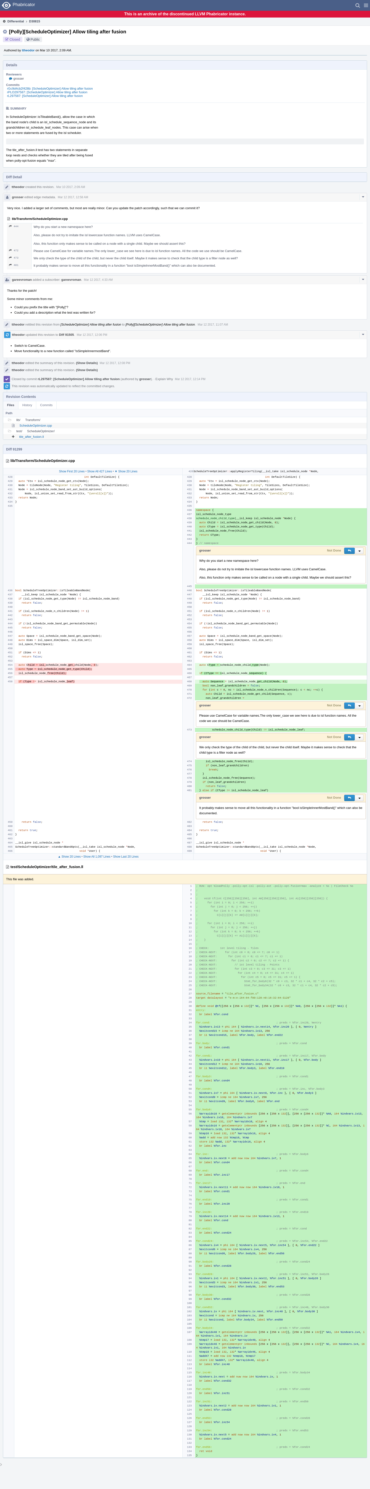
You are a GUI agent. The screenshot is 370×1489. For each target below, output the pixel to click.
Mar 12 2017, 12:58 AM (73, 197)
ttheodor (28, 50)
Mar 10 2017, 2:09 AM (70, 187)
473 (13, 258)
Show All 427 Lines (99, 471)
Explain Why (164, 379)
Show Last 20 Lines (126, 856)
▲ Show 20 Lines (69, 856)
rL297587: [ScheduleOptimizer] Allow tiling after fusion (45, 96)
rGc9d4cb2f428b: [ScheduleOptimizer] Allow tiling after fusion (50, 88)
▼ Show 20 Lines (126, 471)
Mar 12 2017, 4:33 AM (98, 279)
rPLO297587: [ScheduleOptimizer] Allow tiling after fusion (47, 92)
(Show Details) (87, 363)
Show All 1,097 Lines (96, 856)
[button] (366, 5)
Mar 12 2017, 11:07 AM (213, 324)
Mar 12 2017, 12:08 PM (115, 363)
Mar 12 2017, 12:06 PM (92, 335)
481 (13, 265)
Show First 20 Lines (72, 471)
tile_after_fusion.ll (31, 437)
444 (13, 226)
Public (35, 39)
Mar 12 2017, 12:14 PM (190, 379)
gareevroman (22, 279)
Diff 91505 (66, 335)
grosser (18, 78)
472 (13, 250)
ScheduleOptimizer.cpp (35, 425)
